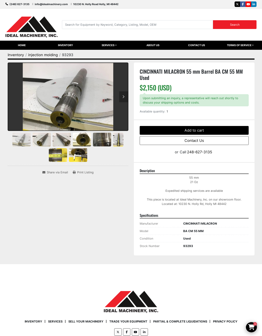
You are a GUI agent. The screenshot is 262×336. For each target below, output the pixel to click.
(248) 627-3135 (19, 4)
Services (108, 45)
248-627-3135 (199, 152)
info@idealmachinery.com (51, 4)
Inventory (65, 45)
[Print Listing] (83, 172)
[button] (109, 45)
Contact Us (196, 45)
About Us (152, 45)
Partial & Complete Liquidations (180, 321)
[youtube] (248, 4)
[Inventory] (16, 55)
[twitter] (237, 4)
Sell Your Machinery (85, 321)
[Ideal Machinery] (131, 299)
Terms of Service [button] (239, 45)
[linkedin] (254, 4)
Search (235, 24)
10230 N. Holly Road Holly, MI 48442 (95, 4)
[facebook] (243, 4)
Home (22, 45)
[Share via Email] (55, 172)
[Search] (137, 24)
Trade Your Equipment (128, 321)
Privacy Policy (225, 321)
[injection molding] (43, 55)
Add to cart (194, 130)
